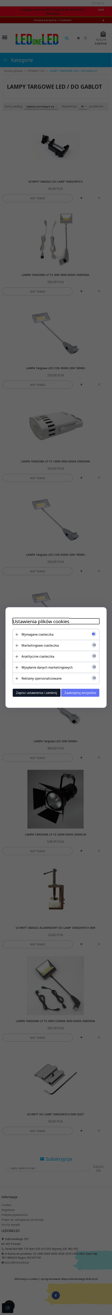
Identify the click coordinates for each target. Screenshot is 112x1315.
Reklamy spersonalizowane (40, 678)
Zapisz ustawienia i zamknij (35, 692)
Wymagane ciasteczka (36, 634)
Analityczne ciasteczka (36, 656)
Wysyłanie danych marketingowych (45, 667)
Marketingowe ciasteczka (38, 645)
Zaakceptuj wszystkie (82, 692)
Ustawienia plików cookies (39, 621)
